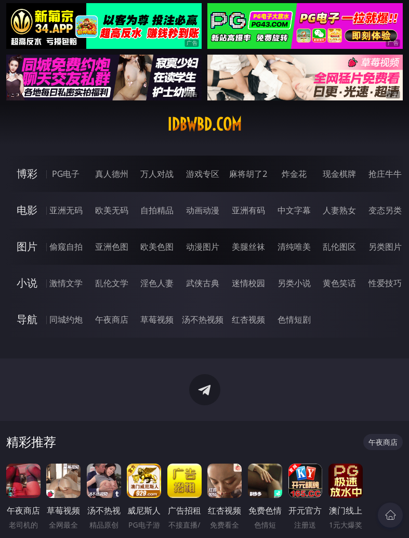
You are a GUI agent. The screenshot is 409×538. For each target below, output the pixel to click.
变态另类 (385, 210)
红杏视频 (248, 319)
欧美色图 (157, 246)
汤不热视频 (202, 319)
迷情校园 (248, 283)
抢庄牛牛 (385, 174)
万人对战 (157, 174)
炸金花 (294, 174)
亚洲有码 (248, 210)
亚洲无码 (66, 210)
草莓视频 (157, 319)
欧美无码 (111, 210)
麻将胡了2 (248, 174)
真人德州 (111, 174)
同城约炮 (66, 319)
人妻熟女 (339, 210)
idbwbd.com (204, 124)
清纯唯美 (294, 246)
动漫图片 (202, 246)
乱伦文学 (111, 283)
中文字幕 (294, 210)
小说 (27, 283)
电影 (27, 210)
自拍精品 (157, 210)
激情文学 (66, 283)
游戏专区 (202, 174)
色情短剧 (294, 319)
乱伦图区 (339, 246)
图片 (27, 246)
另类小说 (294, 283)
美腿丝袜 (248, 246)
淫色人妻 (157, 283)
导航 (27, 319)
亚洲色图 (111, 246)
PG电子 (66, 174)
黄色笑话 (339, 283)
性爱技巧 (385, 283)
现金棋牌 (339, 174)
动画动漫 (202, 210)
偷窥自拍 (66, 246)
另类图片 (385, 246)
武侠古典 (202, 283)
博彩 (27, 173)
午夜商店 (111, 319)
